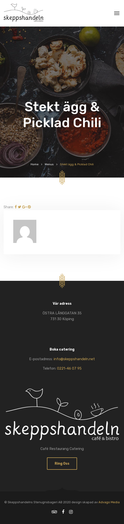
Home (35, 164)
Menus (49, 164)
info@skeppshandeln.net (74, 359)
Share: (9, 207)
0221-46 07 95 (69, 368)
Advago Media (109, 502)
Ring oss (62, 464)
